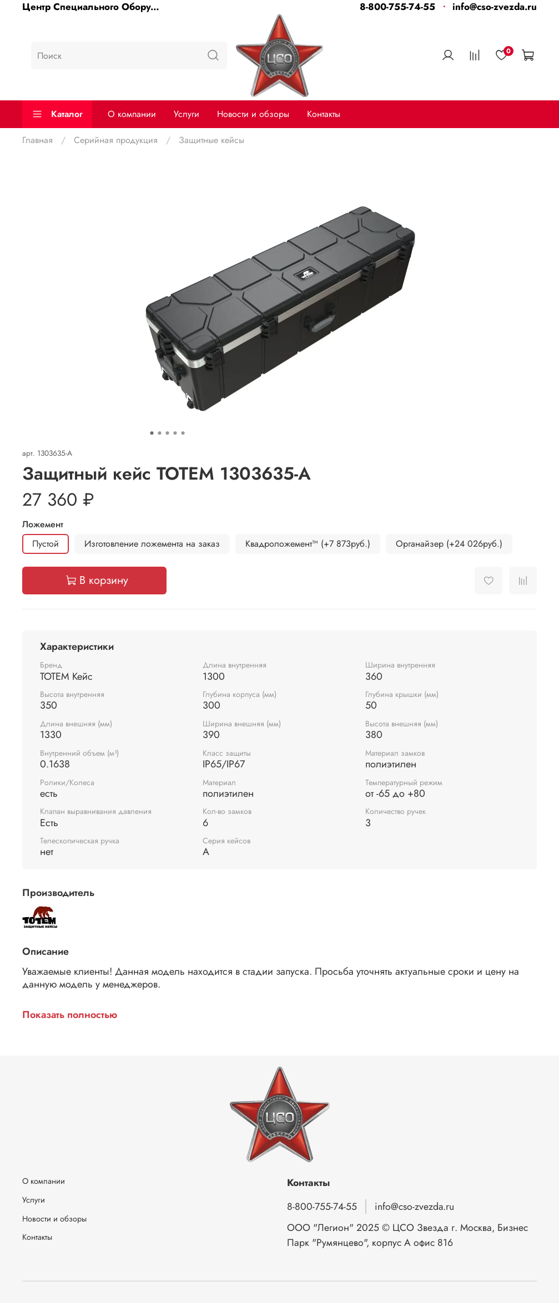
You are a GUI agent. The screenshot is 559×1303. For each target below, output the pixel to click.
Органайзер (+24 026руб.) (449, 543)
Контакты (323, 114)
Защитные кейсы (211, 140)
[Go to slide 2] (159, 433)
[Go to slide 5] (182, 433)
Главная (37, 140)
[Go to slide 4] (175, 433)
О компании (132, 114)
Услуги (186, 114)
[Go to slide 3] (167, 433)
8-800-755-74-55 (397, 6)
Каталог (57, 114)
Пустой (45, 543)
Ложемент (42, 524)
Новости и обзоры (253, 114)
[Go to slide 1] (151, 433)
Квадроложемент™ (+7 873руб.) (307, 543)
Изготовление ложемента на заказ (152, 543)
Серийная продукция (116, 140)
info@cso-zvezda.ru (494, 6)
